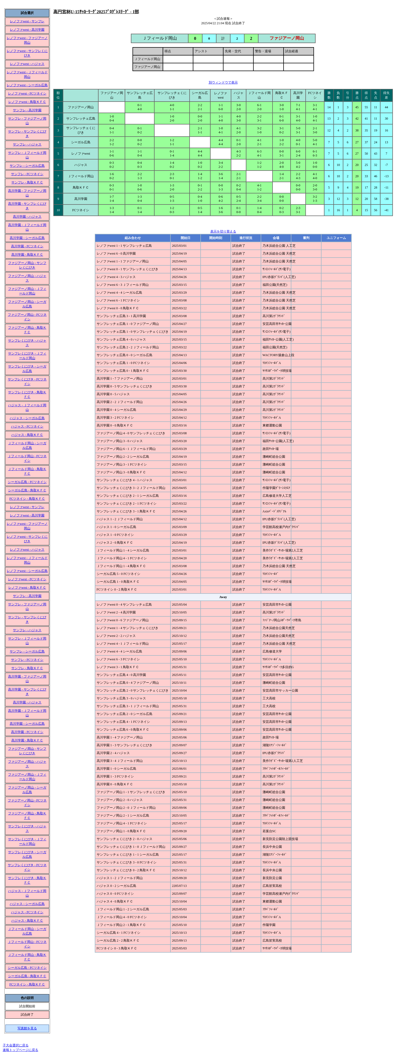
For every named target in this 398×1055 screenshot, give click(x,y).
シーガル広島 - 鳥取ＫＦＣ (27, 490)
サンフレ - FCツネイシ (27, 174)
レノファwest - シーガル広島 (27, 85)
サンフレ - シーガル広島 (27, 166)
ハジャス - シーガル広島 (27, 418)
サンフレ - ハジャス (27, 144)
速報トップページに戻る (20, 1050)
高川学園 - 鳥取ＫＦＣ (27, 254)
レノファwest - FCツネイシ (27, 93)
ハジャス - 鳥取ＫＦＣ (27, 435)
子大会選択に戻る (16, 1045)
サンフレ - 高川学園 (27, 110)
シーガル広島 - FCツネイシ (27, 482)
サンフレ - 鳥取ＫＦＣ (27, 182)
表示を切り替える (223, 231)
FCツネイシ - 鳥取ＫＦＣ (27, 499)
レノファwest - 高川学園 (27, 30)
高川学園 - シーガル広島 (27, 238)
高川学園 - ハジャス (27, 216)
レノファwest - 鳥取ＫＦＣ (27, 102)
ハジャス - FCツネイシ (27, 426)
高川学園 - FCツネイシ (27, 246)
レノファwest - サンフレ (27, 21)
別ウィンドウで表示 (223, 82)
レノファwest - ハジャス (27, 64)
